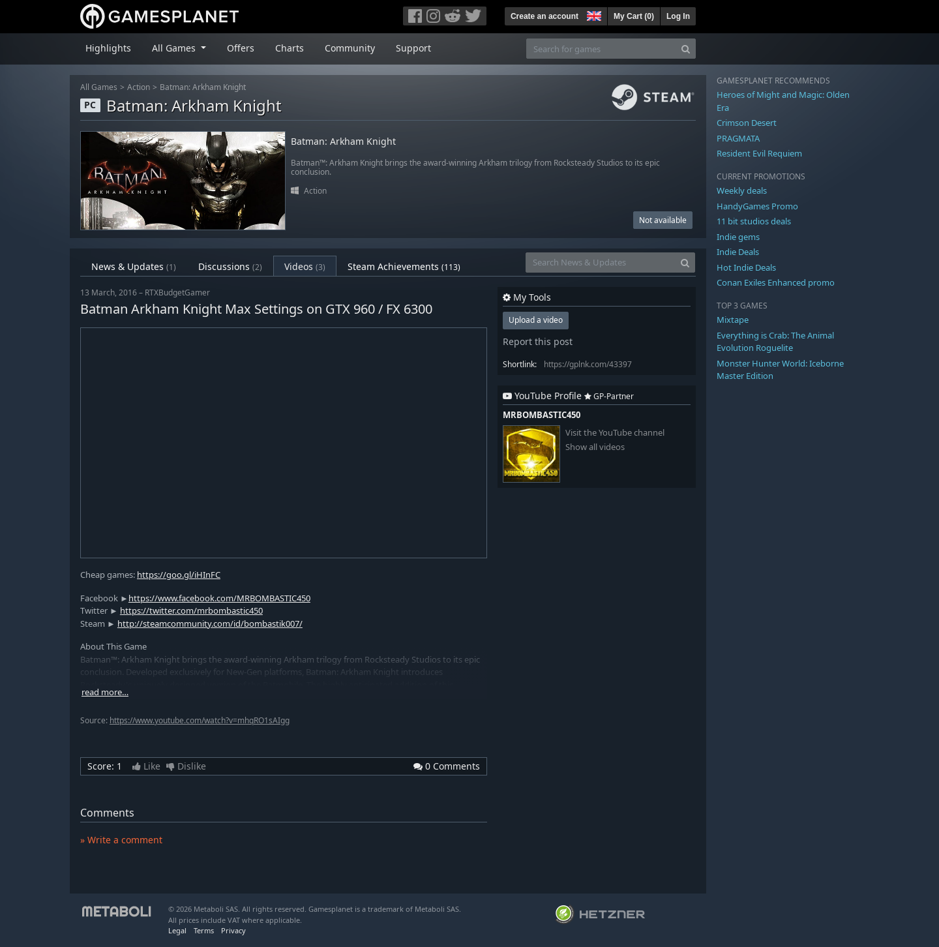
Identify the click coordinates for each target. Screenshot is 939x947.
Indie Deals (738, 252)
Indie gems (738, 237)
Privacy (233, 930)
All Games (98, 87)
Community (350, 48)
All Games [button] (175, 48)
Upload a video (536, 319)
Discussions (230, 266)
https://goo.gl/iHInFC (178, 574)
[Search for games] (601, 48)
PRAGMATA (738, 138)
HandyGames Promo (757, 206)
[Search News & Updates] (601, 262)
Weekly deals (742, 190)
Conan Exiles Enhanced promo (776, 282)
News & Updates (133, 266)
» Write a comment (121, 840)
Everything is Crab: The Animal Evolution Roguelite (775, 341)
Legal (177, 930)
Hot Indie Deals (746, 267)
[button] (592, 14)
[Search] (686, 48)
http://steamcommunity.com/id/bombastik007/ (210, 623)
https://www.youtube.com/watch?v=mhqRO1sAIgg (200, 720)
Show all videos (595, 447)
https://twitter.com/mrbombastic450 (191, 610)
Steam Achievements (404, 266)
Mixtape (733, 319)
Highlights (108, 48)
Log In (678, 16)
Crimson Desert (747, 122)
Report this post (538, 341)
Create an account (544, 16)
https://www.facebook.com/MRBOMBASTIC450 (219, 598)
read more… (105, 692)
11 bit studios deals (754, 221)
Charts (289, 48)
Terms (204, 930)
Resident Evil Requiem (759, 153)
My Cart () (634, 16)
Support (413, 48)
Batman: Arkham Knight (203, 87)
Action (138, 87)
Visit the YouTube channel (614, 432)
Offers (240, 48)
